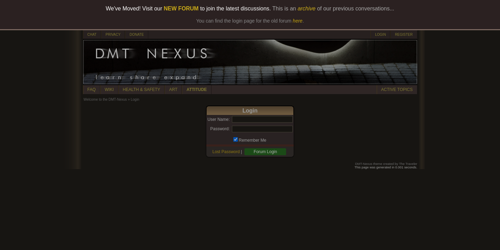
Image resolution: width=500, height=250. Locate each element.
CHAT (92, 34)
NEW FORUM (181, 8)
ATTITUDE (196, 89)
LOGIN (380, 34)
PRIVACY (113, 34)
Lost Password (226, 151)
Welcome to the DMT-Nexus (105, 99)
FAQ (92, 89)
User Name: (218, 119)
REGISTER (403, 34)
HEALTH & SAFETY (141, 89)
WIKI (109, 89)
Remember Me (252, 140)
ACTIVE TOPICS (397, 89)
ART (173, 89)
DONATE (137, 34)
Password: (220, 128)
